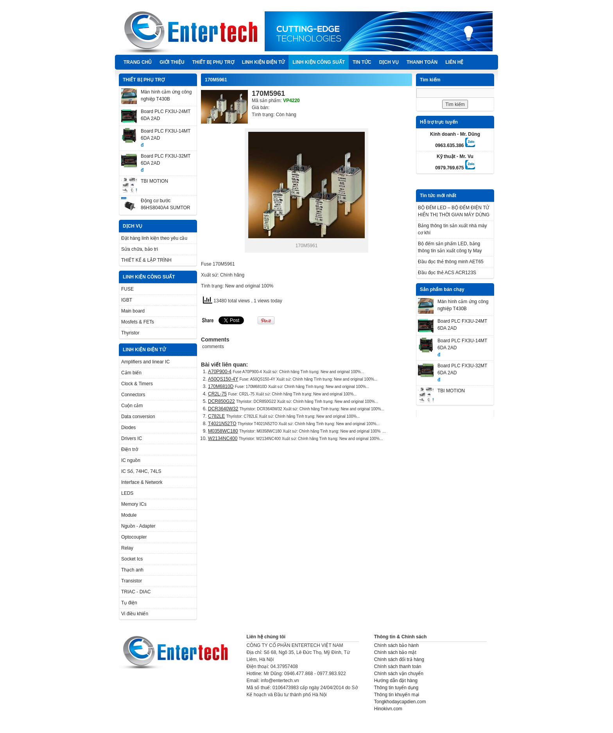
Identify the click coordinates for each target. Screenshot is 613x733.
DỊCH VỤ (389, 62)
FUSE (127, 289)
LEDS (127, 493)
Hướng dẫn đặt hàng (396, 680)
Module (128, 515)
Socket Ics (132, 559)
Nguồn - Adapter (138, 526)
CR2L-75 (217, 394)
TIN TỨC (362, 62)
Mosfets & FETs (137, 322)
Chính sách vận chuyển (398, 673)
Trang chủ (138, 62)
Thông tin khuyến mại (396, 694)
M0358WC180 (223, 431)
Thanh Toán (422, 62)
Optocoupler (134, 537)
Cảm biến (131, 372)
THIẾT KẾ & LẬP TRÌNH (146, 260)
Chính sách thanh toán (397, 666)
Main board (133, 311)
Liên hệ (454, 62)
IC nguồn (130, 460)
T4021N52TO (222, 423)
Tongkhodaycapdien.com (400, 701)
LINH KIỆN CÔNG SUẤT (318, 62)
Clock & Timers (137, 383)
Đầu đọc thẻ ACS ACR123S (447, 272)
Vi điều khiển (134, 613)
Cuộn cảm (132, 405)
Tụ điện (129, 602)
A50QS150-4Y (223, 379)
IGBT (126, 300)
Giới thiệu (172, 62)
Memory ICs (134, 504)
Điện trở (129, 449)
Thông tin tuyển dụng (396, 687)
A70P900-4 (219, 371)
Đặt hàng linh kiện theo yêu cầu (154, 238)
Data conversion (138, 416)
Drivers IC (131, 438)
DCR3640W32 (223, 408)
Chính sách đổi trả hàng (399, 659)
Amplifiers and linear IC (145, 362)
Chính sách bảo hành (396, 645)
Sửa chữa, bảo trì (139, 249)
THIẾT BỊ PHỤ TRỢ (213, 62)
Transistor (131, 581)
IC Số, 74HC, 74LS (141, 471)
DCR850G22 (221, 401)
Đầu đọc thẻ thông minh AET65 (451, 261)
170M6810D (220, 386)
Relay (127, 548)
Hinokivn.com (388, 708)
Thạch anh (132, 570)
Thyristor (130, 333)
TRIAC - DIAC (136, 592)
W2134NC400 (222, 438)
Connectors (133, 394)
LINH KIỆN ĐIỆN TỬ (263, 62)
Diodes (128, 427)
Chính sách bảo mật (395, 652)
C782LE (216, 416)
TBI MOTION (154, 181)
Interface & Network (141, 482)
